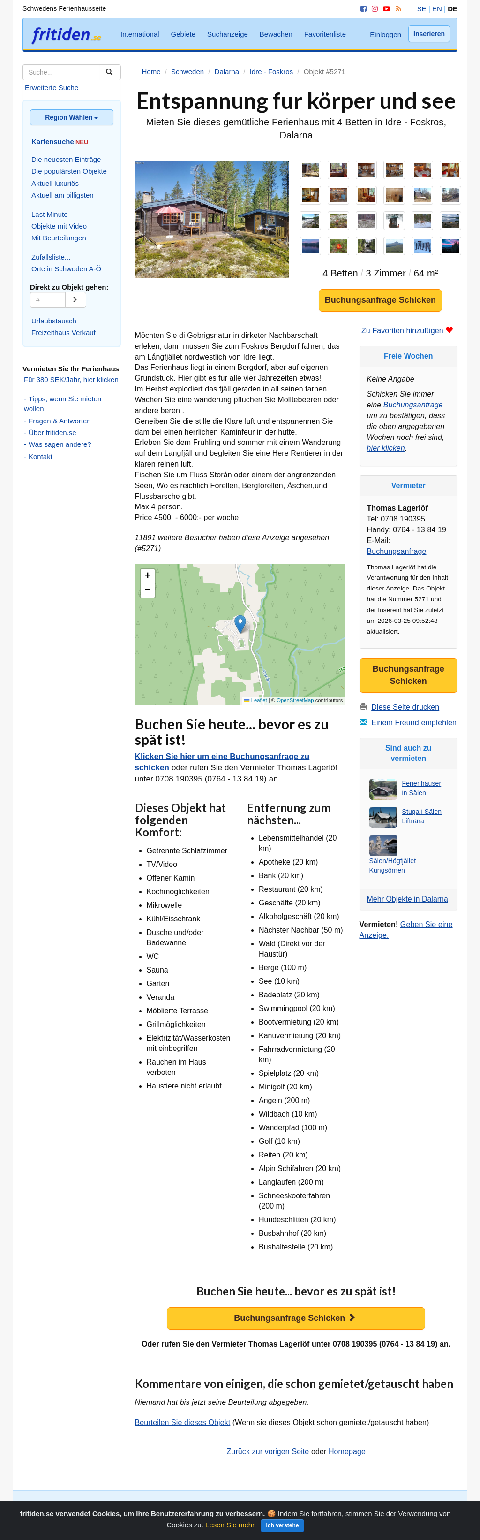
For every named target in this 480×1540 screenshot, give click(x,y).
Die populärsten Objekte (69, 171)
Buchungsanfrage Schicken (380, 300)
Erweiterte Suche (51, 88)
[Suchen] (110, 72)
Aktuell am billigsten (62, 195)
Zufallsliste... (50, 257)
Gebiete (183, 34)
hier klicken (386, 448)
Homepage (347, 1452)
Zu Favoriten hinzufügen (407, 331)
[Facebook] (362, 9)
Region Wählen (71, 117)
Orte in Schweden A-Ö (66, 269)
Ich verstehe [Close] (282, 1529)
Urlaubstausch (53, 321)
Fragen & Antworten (60, 421)
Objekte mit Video (59, 226)
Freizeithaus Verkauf (63, 333)
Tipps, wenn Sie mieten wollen (62, 404)
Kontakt (40, 456)
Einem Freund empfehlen (414, 723)
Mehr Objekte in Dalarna (407, 899)
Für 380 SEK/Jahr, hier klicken (71, 379)
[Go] (75, 300)
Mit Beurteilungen (58, 238)
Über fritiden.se (52, 433)
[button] (240, 624)
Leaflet (255, 700)
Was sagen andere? (60, 444)
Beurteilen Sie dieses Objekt (183, 1422)
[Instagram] (373, 9)
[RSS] (396, 9)
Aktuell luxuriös (55, 183)
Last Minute (49, 214)
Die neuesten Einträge (66, 159)
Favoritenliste (325, 34)
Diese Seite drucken (405, 707)
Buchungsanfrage (413, 405)
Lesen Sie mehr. (230, 1529)
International (139, 34)
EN (437, 9)
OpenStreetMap (295, 700)
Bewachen (276, 34)
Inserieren (429, 34)
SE (422, 9)
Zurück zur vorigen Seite (268, 1452)
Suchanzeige (227, 34)
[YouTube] (385, 9)
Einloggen (385, 34)
